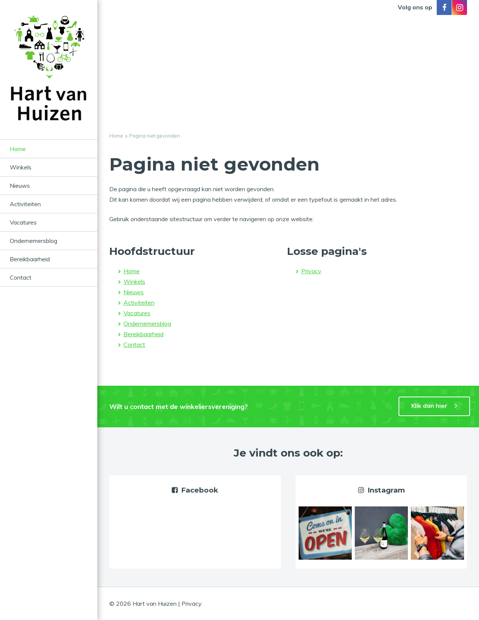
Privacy (311, 271)
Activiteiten (25, 204)
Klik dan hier (429, 405)
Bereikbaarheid (30, 259)
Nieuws (20, 185)
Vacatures (23, 222)
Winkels (20, 167)
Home (18, 149)
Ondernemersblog (33, 240)
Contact (20, 277)
